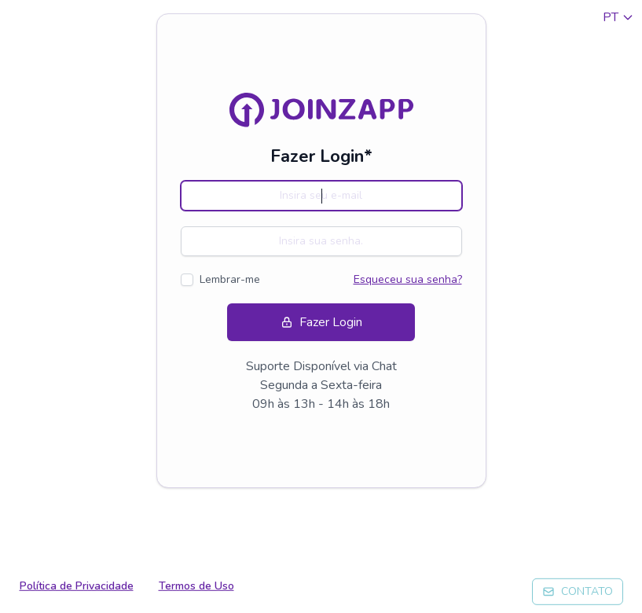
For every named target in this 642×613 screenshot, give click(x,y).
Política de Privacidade (77, 585)
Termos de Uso (196, 585)
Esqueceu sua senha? (408, 279)
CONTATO (577, 591)
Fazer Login (321, 322)
